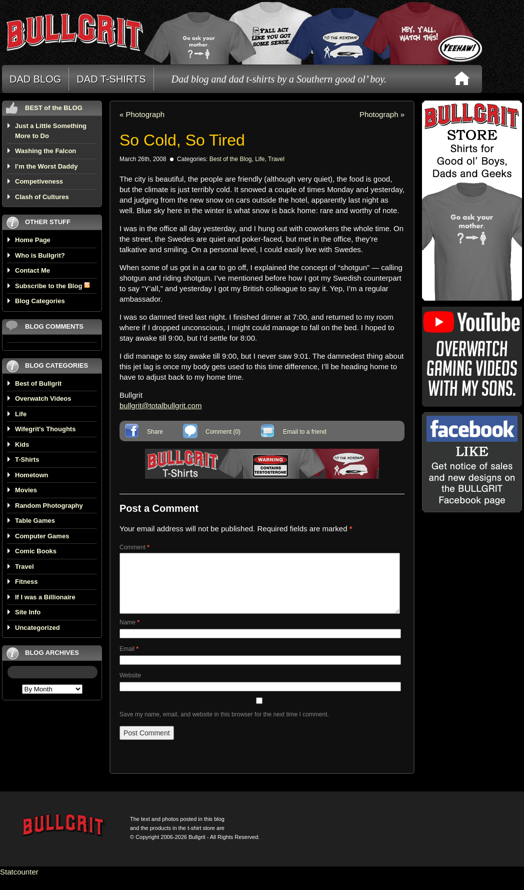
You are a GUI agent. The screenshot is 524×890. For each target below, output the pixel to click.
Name (130, 634)
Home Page (32, 240)
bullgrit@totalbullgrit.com (161, 405)
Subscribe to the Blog (52, 286)
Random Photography (49, 505)
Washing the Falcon (45, 151)
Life (20, 414)
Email (129, 660)
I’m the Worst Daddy (46, 166)
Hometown (31, 475)
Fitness (26, 581)
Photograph (145, 114)
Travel (24, 566)
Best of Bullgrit (38, 383)
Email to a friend (304, 431)
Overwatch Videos (43, 398)
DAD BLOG (35, 79)
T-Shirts (27, 459)
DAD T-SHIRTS (111, 79)
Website (130, 687)
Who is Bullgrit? (40, 255)
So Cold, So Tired (182, 140)
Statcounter (19, 883)
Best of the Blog (231, 159)
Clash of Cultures (42, 197)
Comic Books (35, 551)
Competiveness (39, 181)
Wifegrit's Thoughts (45, 429)
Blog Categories (40, 301)
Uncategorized (37, 627)
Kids (22, 444)
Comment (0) (223, 431)
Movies (26, 490)
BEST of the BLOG (53, 108)
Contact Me (32, 270)
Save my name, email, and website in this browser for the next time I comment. (224, 726)
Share (155, 431)
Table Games (35, 520)
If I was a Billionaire (45, 597)
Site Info (27, 612)
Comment (135, 547)
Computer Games (42, 536)
